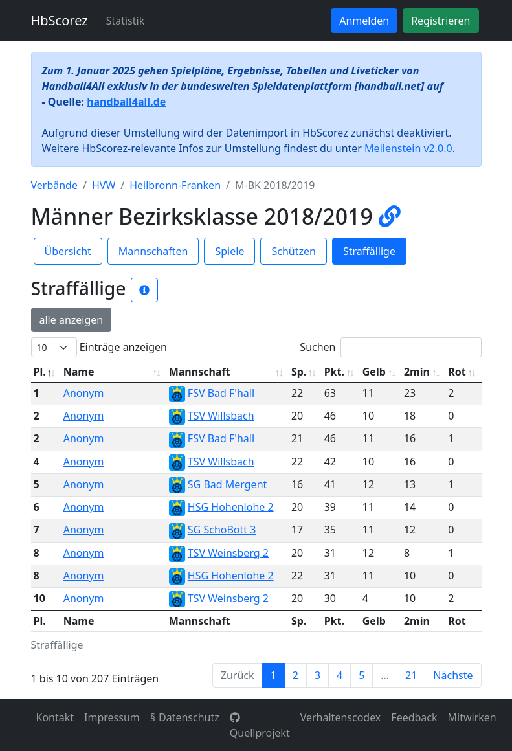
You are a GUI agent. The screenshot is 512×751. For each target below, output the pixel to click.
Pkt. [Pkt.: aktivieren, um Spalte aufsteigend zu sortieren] (334, 371)
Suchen (390, 347)
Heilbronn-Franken (175, 185)
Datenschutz (189, 717)
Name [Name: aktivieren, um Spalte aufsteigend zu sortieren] (79, 371)
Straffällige (369, 251)
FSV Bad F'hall (221, 393)
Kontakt (55, 717)
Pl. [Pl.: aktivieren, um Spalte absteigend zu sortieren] (40, 371)
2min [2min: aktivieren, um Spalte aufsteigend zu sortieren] (417, 371)
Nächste (453, 675)
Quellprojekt (260, 726)
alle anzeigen (71, 320)
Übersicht (68, 251)
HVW (103, 185)
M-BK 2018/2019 (275, 185)
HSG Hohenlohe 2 (231, 507)
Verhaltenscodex (340, 717)
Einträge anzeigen (99, 347)
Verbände (54, 185)
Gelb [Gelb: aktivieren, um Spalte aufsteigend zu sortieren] (374, 371)
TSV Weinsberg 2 (228, 553)
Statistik (125, 21)
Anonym (83, 393)
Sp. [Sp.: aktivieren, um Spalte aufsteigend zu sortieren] (298, 371)
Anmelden (364, 21)
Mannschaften (153, 251)
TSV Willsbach (221, 416)
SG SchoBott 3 (222, 529)
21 (411, 675)
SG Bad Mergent (227, 484)
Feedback (414, 717)
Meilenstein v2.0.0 (408, 148)
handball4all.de (126, 102)
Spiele (229, 251)
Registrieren (440, 21)
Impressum (112, 717)
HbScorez (59, 20)
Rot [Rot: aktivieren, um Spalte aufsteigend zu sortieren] (456, 371)
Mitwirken (472, 717)
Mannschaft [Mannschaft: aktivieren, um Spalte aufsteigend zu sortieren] (199, 371)
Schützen (293, 251)
